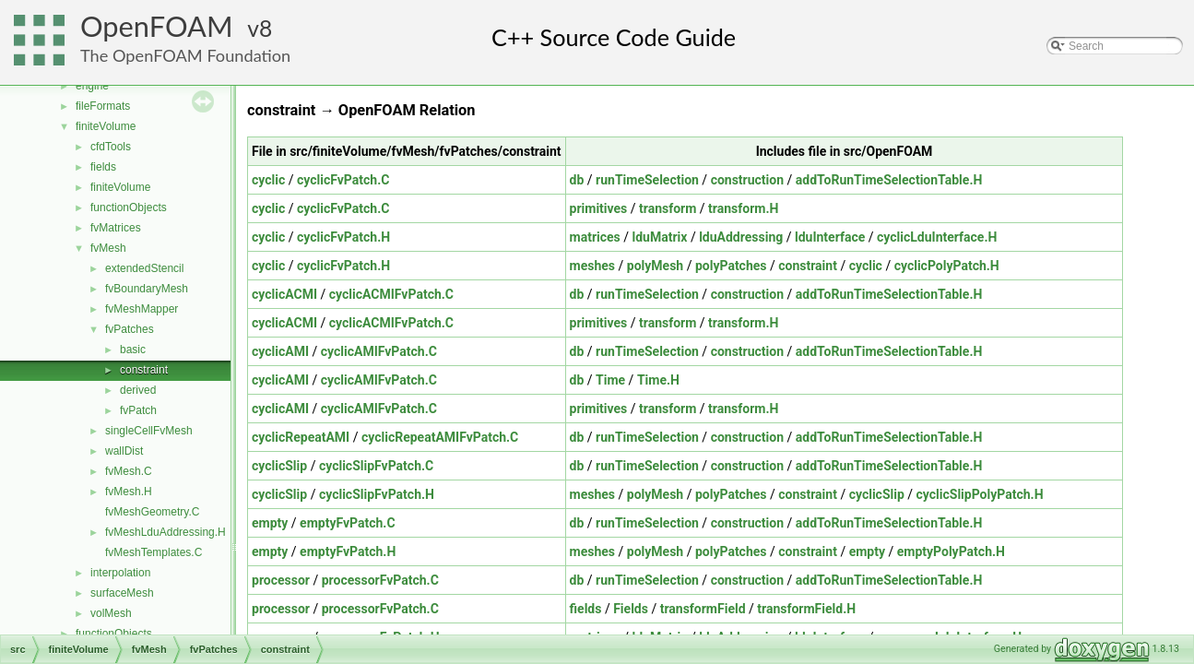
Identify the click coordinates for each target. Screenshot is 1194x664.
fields (103, 166)
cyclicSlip (279, 465)
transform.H (743, 208)
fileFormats (103, 106)
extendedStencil (144, 268)
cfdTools (110, 146)
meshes (592, 265)
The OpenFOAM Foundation (185, 55)
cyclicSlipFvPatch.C (376, 465)
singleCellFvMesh (149, 430)
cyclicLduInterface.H (937, 237)
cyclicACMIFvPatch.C (391, 294)
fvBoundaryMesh (146, 288)
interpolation (120, 572)
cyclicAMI (280, 351)
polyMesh (655, 265)
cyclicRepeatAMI (300, 437)
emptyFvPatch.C (348, 523)
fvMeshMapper (141, 308)
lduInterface (830, 237)
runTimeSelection (647, 179)
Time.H (658, 380)
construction (747, 179)
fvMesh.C (128, 471)
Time (610, 380)
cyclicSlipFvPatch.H (376, 494)
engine (92, 85)
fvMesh (108, 248)
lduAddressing (741, 237)
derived (138, 390)
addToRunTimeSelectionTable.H (889, 179)
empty (270, 523)
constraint (144, 369)
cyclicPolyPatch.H (946, 265)
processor (281, 580)
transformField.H (806, 608)
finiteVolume (106, 126)
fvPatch (138, 410)
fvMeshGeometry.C (152, 511)
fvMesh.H (128, 491)
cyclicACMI (284, 294)
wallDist (124, 451)
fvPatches (129, 329)
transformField (703, 608)
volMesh (111, 613)
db (577, 179)
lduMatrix (660, 237)
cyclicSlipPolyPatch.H (980, 494)
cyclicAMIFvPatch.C (379, 351)
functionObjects (128, 207)
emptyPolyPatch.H (951, 551)
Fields (630, 608)
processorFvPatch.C (380, 580)
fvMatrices (115, 227)
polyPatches (731, 265)
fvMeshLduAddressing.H (165, 532)
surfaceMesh (122, 593)
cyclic (268, 179)
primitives (599, 208)
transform (667, 208)
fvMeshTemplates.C (153, 552)
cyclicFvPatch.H (343, 237)
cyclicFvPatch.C (343, 179)
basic (133, 349)
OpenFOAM (156, 26)
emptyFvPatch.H (348, 551)
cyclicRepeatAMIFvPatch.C (439, 437)
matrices (595, 237)
